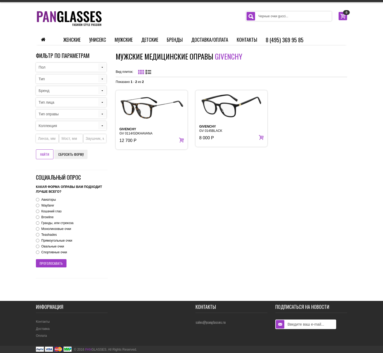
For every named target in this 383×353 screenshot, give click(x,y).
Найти (44, 154)
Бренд (44, 91)
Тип (42, 79)
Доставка (43, 329)
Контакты (247, 39)
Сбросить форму (71, 154)
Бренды (175, 39)
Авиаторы (48, 199)
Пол (42, 67)
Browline (47, 217)
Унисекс (97, 39)
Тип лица (46, 102)
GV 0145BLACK (210, 129)
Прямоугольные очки (56, 240)
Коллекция (48, 126)
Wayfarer (47, 205)
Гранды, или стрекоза (57, 223)
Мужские (124, 39)
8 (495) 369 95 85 (284, 40)
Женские (72, 39)
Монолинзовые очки (56, 229)
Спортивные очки (54, 252)
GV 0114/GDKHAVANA (135, 131)
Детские (149, 39)
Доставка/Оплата (209, 39)
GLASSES (95, 349)
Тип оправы (49, 114)
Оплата (41, 336)
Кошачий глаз (51, 211)
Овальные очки (52, 246)
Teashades (49, 235)
